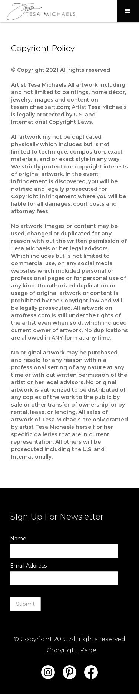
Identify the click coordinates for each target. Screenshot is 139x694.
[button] (128, 11)
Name (18, 538)
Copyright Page (71, 650)
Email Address (28, 565)
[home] (39, 11)
